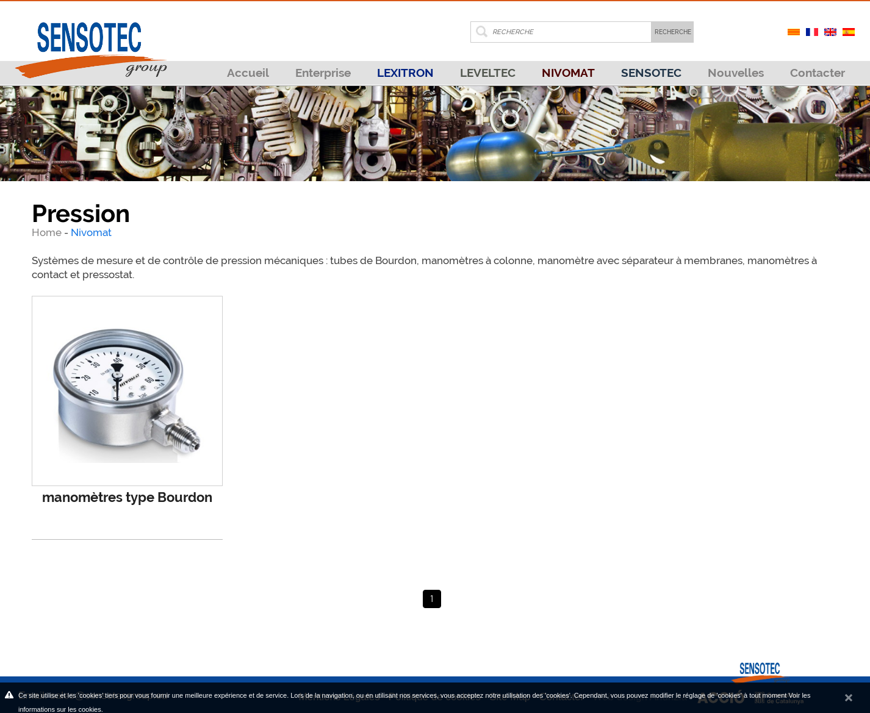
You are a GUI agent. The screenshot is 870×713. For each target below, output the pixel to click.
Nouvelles (736, 72)
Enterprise (323, 72)
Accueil (248, 72)
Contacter (817, 72)
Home (48, 232)
